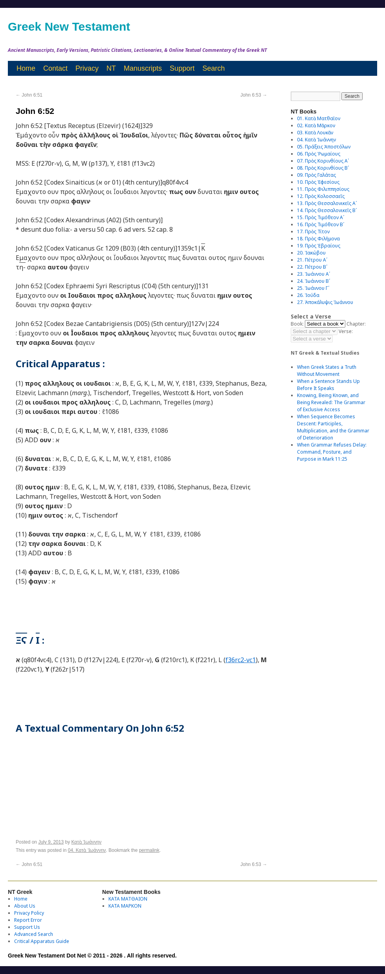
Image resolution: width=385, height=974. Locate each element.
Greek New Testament (69, 26)
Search (213, 68)
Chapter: (356, 323)
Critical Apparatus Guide (41, 941)
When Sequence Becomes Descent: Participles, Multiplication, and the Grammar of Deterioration (333, 427)
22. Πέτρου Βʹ (312, 267)
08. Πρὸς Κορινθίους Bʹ (323, 168)
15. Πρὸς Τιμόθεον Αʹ (320, 217)
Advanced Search (33, 934)
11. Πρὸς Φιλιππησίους (323, 189)
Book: (297, 323)
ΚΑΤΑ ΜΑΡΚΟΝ (124, 906)
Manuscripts (143, 68)
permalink (149, 850)
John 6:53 (253, 95)
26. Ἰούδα (308, 295)
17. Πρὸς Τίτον (313, 231)
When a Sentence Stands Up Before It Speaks (328, 385)
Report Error (28, 920)
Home (25, 68)
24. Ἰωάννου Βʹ (313, 281)
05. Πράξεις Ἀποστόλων (323, 146)
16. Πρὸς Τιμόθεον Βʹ (320, 224)
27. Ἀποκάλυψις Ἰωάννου (325, 302)
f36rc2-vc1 (241, 659)
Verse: (346, 331)
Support (182, 68)
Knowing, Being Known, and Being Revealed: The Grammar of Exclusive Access (331, 402)
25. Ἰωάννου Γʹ (313, 288)
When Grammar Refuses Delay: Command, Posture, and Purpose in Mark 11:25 (332, 451)
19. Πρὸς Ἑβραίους (318, 245)
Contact (55, 68)
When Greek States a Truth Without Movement (326, 370)
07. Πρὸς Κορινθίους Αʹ (323, 160)
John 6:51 (29, 95)
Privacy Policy (29, 913)
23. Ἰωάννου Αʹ (313, 274)
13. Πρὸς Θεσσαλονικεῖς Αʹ (327, 203)
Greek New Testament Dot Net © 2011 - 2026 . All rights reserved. (92, 955)
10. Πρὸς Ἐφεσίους (318, 182)
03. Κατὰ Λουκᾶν (315, 132)
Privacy (87, 68)
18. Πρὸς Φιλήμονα (318, 238)
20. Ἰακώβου (311, 252)
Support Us (27, 927)
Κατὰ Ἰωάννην (86, 842)
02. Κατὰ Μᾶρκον (316, 125)
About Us (24, 906)
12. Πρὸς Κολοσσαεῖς (321, 196)
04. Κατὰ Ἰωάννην (87, 850)
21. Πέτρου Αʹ (312, 259)
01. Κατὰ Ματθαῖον (318, 118)
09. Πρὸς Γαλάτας (316, 175)
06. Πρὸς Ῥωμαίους (318, 153)
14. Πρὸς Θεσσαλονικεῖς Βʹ (327, 210)
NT (111, 68)
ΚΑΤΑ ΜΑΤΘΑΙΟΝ (127, 898)
